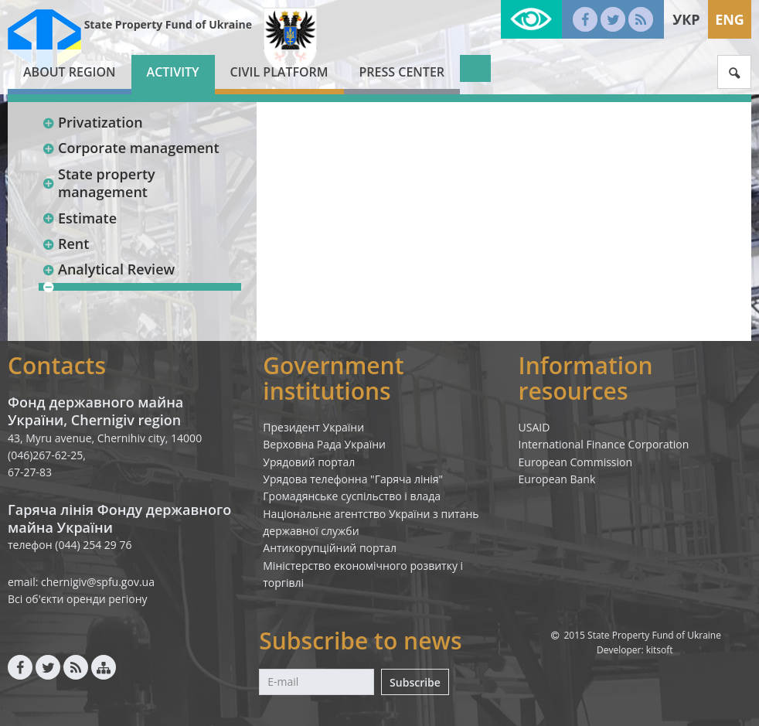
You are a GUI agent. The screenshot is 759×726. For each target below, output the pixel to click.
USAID (534, 427)
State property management (98, 183)
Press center (402, 71)
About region (69, 71)
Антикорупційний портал (330, 547)
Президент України (313, 427)
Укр (685, 19)
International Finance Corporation (604, 444)
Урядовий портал (309, 462)
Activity (173, 71)
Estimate (79, 218)
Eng (729, 19)
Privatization (92, 122)
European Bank (557, 479)
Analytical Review (108, 269)
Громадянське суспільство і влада (352, 496)
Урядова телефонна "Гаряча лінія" (353, 479)
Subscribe (415, 682)
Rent (65, 243)
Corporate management (131, 147)
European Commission (576, 462)
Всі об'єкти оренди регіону (78, 598)
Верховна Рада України (324, 444)
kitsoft (659, 649)
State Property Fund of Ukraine (168, 24)
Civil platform (279, 71)
